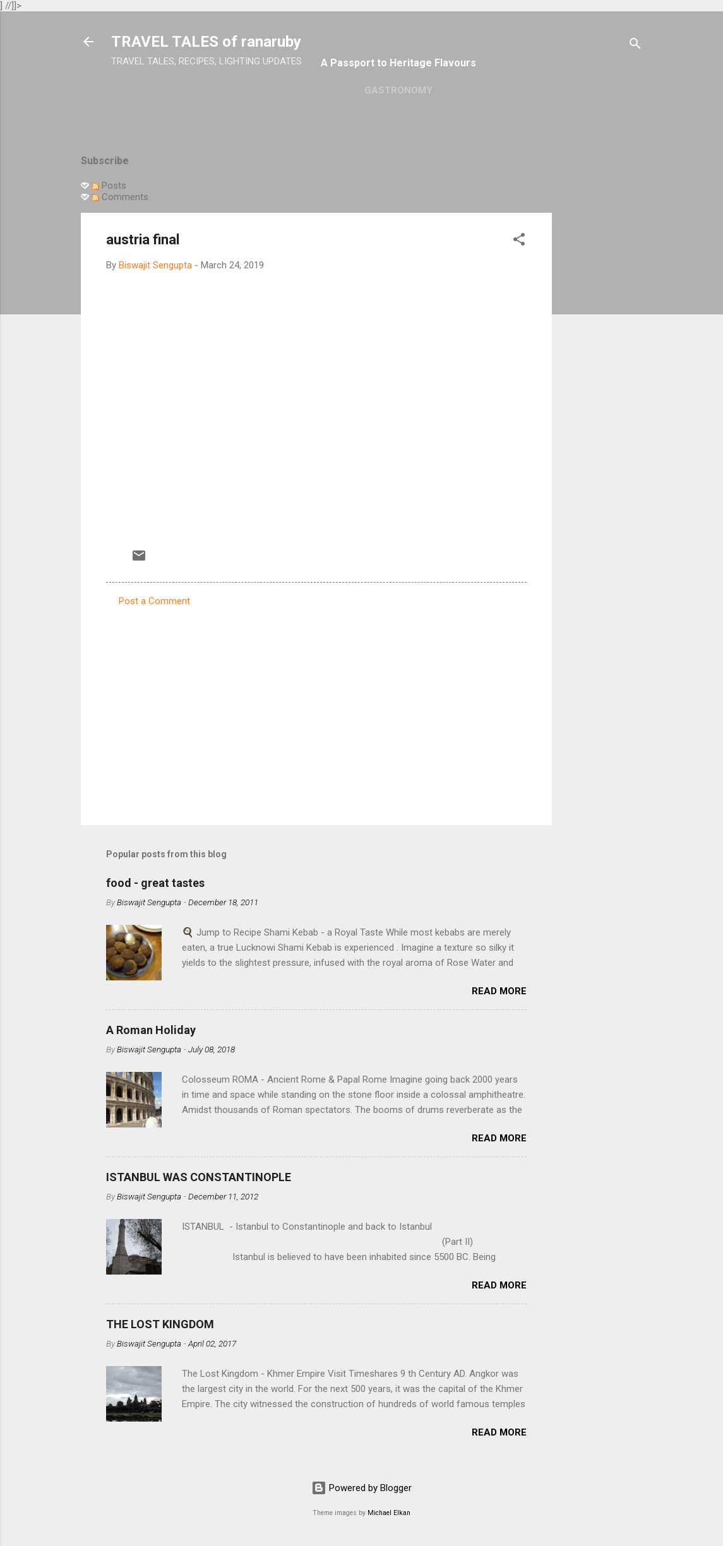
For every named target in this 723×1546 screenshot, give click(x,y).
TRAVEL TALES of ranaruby (206, 42)
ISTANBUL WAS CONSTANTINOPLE (198, 1177)
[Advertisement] (612, 320)
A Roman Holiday (151, 1030)
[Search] (635, 46)
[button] (519, 241)
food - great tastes (155, 882)
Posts (109, 185)
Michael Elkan (388, 1513)
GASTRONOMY (398, 90)
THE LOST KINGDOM (160, 1324)
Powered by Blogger (361, 1488)
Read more (499, 991)
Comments (120, 197)
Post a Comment (154, 601)
